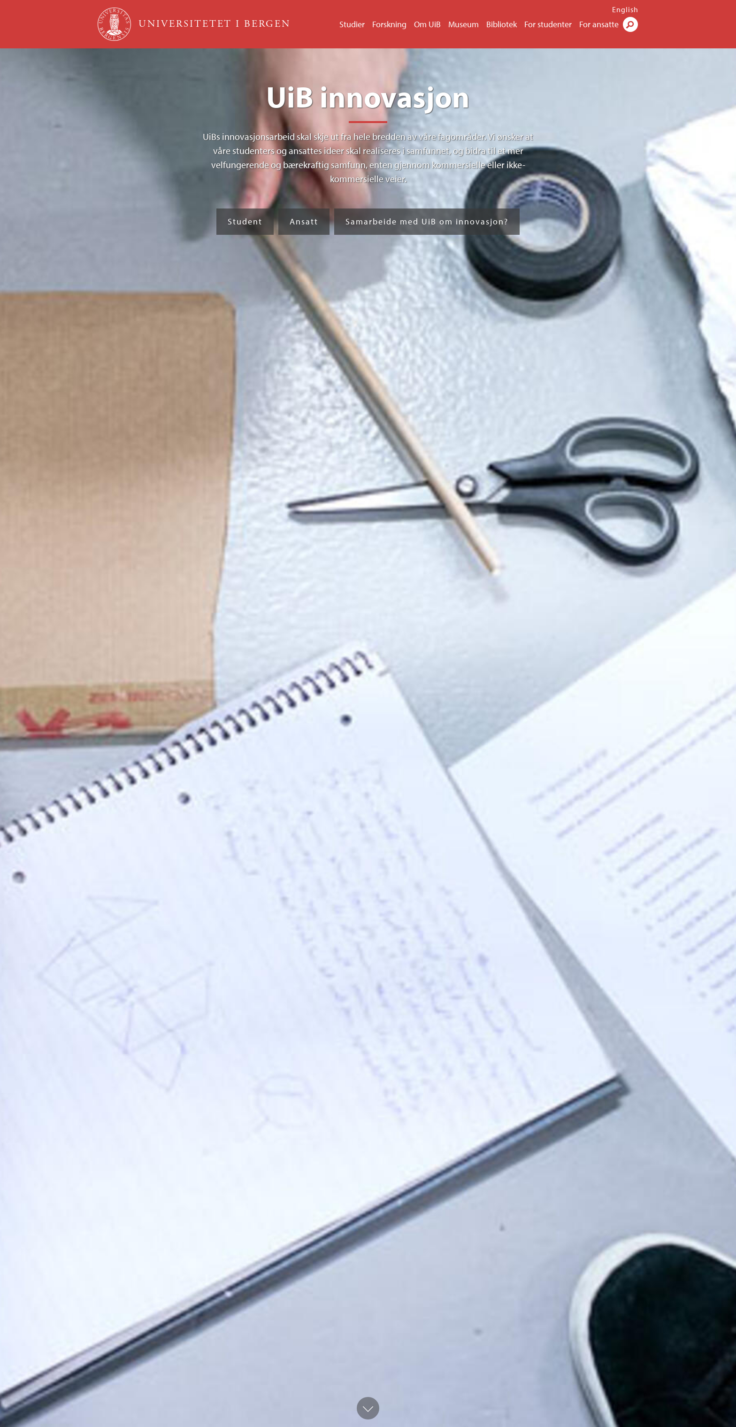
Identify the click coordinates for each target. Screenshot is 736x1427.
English (625, 9)
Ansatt (304, 221)
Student (245, 221)
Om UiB (427, 24)
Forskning (389, 24)
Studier (352, 24)
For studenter (548, 24)
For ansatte (599, 24)
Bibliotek (501, 24)
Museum (463, 24)
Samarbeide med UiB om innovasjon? (426, 221)
